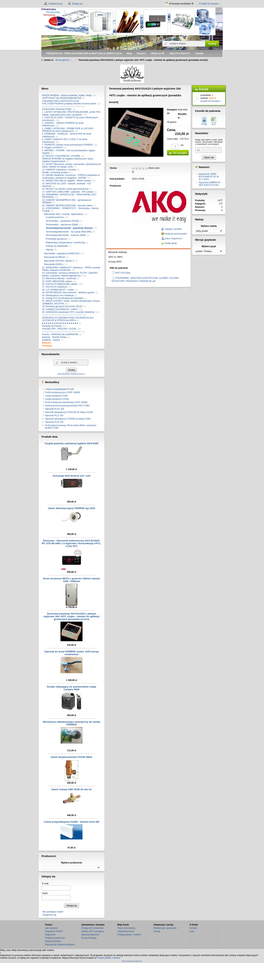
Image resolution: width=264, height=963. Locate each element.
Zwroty (156, 931)
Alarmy (49, 249)
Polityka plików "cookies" (129, 934)
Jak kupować (51, 928)
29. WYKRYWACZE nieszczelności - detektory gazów (68, 292)
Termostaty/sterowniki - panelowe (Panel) (69, 228)
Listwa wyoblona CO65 (56, 395)
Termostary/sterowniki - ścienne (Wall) (66, 235)
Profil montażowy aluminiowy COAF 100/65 (66, 402)
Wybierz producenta (71, 862)
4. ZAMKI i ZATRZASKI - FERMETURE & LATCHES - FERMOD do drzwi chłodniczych (68, 129)
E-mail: (45, 883)
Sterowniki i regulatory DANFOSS (61, 253)
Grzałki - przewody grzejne (55, 172)
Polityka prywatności (55, 938)
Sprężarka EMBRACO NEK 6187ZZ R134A (210, 183)
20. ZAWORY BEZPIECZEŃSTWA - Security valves (67, 205)
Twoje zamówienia (126, 928)
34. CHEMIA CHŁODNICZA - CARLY (60, 309)
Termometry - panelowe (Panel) (62, 220)
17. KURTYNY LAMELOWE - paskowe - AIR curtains (68, 192)
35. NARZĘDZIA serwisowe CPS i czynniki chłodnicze (68, 312)
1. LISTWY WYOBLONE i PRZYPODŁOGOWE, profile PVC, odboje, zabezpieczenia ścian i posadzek (71, 113)
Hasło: (45, 893)
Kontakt (193, 928)
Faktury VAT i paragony (92, 931)
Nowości (46, 343)
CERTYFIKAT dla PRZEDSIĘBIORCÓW (61, 98)
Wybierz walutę (209, 226)
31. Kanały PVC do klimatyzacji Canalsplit (62, 298)
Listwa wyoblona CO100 (57, 399)
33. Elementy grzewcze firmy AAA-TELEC (62, 306)
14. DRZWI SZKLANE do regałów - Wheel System (66, 180)
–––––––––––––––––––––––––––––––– (61, 106)
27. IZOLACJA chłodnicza (54, 287)
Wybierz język (208, 246)
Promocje (47, 345)
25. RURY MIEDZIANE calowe (57, 281)
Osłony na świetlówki (57, 246)
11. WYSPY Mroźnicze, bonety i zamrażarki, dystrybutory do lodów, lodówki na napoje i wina (71, 165)
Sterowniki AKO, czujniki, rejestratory (63, 214)
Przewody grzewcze (56, 238)
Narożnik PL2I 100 (54, 415)
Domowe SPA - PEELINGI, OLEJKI (59, 328)
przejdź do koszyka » (211, 101)
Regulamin (50, 934)
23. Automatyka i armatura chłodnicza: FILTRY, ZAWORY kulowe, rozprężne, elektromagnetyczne (70, 274)
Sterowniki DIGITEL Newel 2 (59, 260)
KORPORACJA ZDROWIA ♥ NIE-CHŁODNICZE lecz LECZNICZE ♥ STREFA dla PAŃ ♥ (68, 319)
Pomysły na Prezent (52, 326)
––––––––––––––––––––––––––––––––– (62, 315)
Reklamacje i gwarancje (165, 928)
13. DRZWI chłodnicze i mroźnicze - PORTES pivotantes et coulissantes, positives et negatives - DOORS (71, 176)
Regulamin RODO (54, 931)
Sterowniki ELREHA (54, 257)
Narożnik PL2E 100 (54, 409)
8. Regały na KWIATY (52, 147)
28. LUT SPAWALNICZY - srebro (58, 289)
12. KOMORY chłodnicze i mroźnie (59, 169)
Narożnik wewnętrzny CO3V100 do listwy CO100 (69, 412)
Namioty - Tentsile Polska (54, 337)
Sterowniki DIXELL (54, 264)
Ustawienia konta (125, 931)
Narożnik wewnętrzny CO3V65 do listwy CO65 (67, 419)
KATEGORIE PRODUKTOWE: (57, 109)
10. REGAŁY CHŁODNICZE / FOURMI (61, 156)
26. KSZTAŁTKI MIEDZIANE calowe (59, 284)
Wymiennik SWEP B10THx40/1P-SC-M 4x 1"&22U (209, 176)
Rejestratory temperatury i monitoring (65, 242)
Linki (192, 931)
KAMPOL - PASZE (51, 340)
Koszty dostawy (88, 938)
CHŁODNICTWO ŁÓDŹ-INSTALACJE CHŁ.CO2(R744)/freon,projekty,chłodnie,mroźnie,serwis (69, 102)
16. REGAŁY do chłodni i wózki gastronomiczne (65, 189)
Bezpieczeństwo (53, 941)
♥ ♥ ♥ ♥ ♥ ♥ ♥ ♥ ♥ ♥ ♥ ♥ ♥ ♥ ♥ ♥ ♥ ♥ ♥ (60, 323)
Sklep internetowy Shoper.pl (132, 961)
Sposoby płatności (90, 934)
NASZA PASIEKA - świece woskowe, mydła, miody (66, 95)
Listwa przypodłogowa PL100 (59, 389)
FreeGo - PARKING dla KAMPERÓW (60, 334)
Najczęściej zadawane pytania (60, 944)
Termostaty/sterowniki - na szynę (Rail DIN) (68, 231)
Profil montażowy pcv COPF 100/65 (62, 392)
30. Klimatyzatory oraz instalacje (58, 295)
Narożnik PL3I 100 (54, 422)
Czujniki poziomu (55, 217)
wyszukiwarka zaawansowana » (176, 48)
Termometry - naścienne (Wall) (62, 224)
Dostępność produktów (92, 928)
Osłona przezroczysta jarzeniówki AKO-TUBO (67, 405)
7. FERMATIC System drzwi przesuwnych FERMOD (67, 145)
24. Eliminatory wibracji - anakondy (59, 278)
